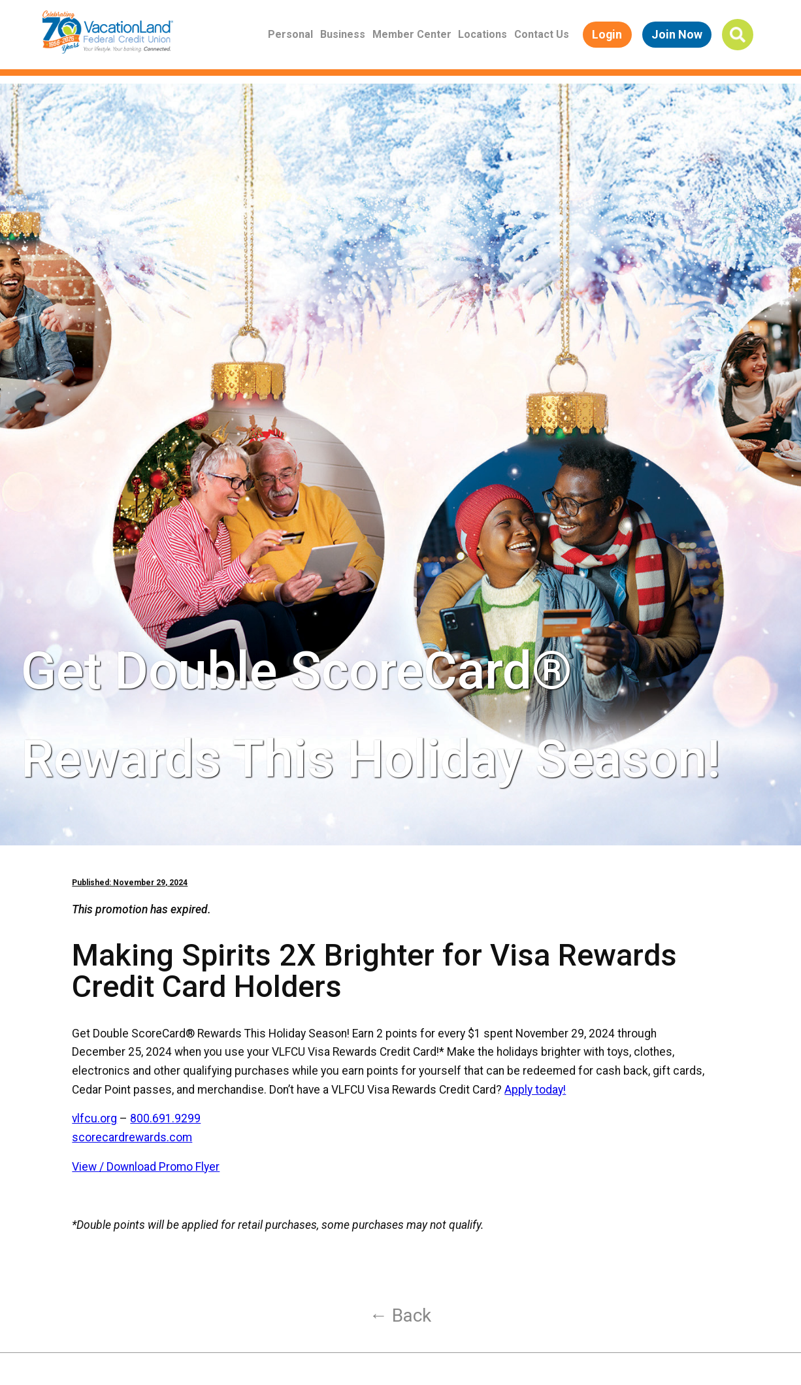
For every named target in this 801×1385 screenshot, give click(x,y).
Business (342, 34)
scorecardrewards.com (132, 1137)
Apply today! (535, 1089)
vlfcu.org (94, 1118)
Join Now (676, 34)
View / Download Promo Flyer (146, 1166)
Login (607, 34)
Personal (290, 34)
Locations (482, 34)
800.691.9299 (165, 1118)
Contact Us (541, 34)
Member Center (411, 34)
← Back (401, 1315)
